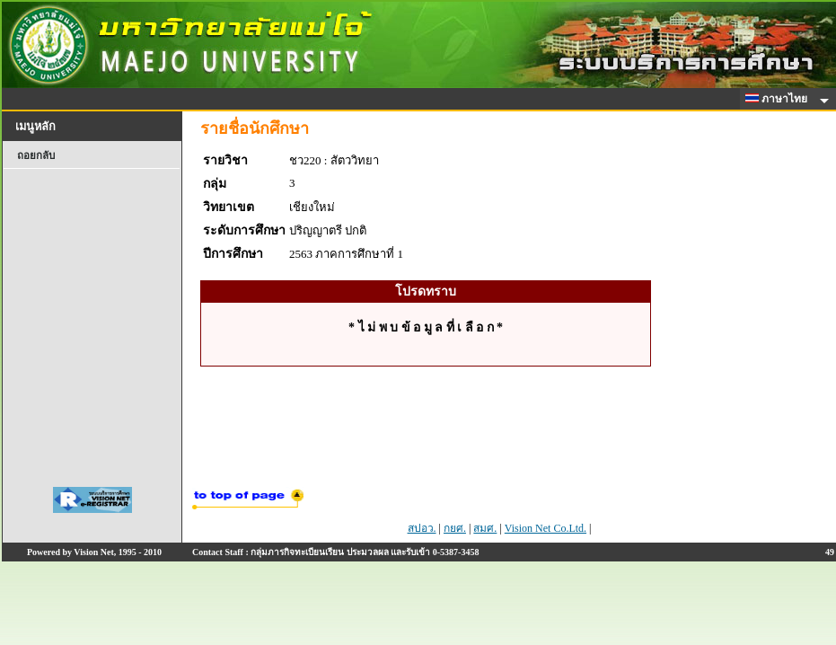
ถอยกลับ (36, 155)
